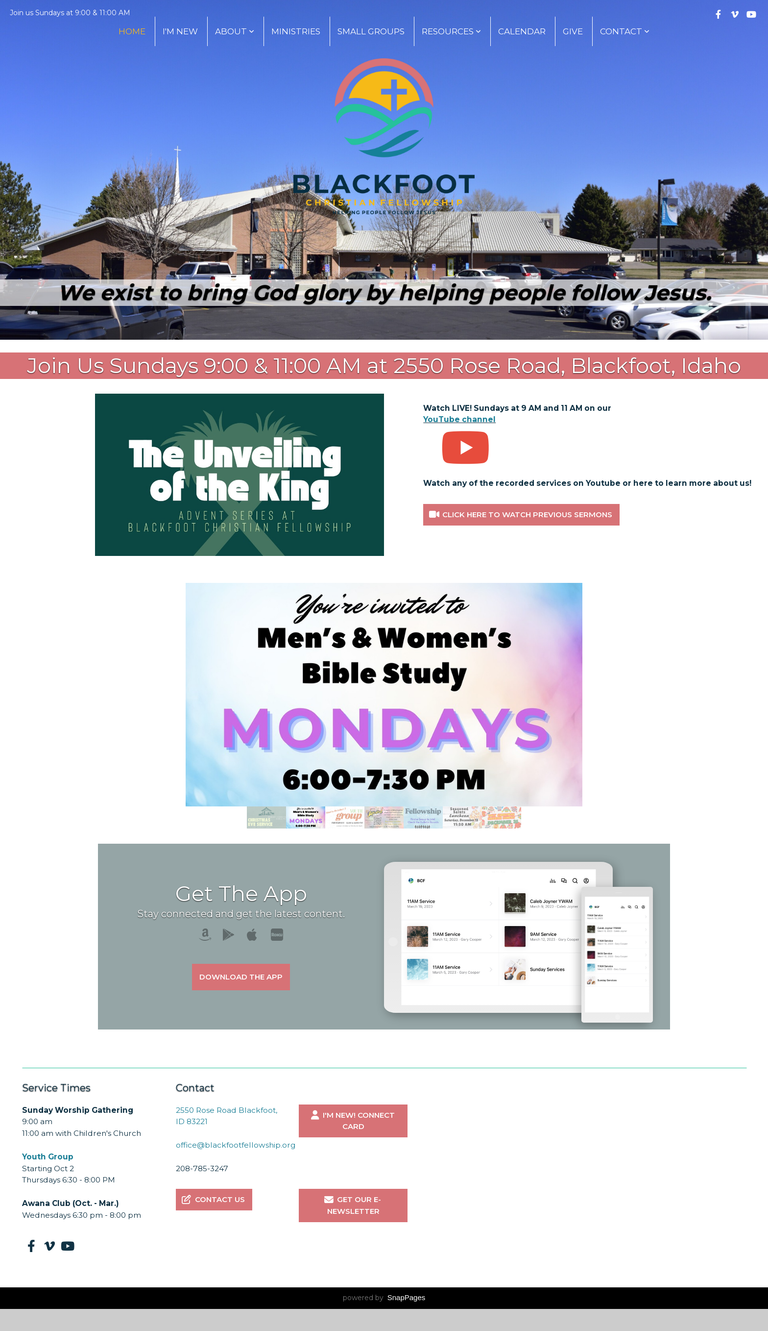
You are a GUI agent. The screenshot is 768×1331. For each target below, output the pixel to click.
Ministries (295, 31)
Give (573, 31)
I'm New (180, 31)
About (234, 31)
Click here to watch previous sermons (520, 514)
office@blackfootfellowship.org (236, 1145)
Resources (451, 31)
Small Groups (371, 31)
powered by (384, 1297)
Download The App (241, 976)
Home (132, 31)
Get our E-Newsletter (352, 1205)
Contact (624, 31)
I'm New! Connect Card (352, 1120)
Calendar (522, 31)
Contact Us (212, 1199)
